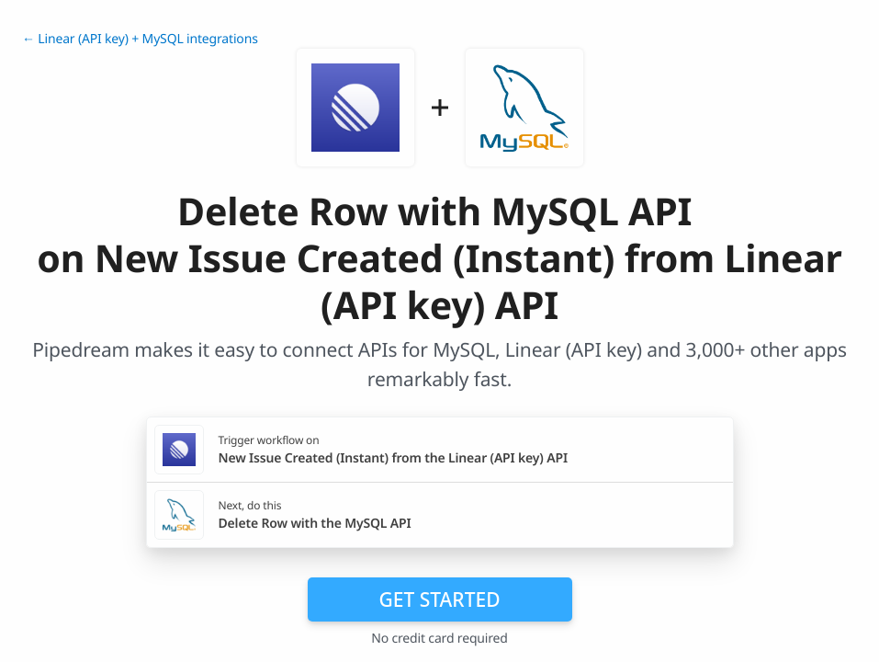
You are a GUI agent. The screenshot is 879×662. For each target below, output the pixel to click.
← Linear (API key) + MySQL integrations (140, 39)
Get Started (440, 599)
